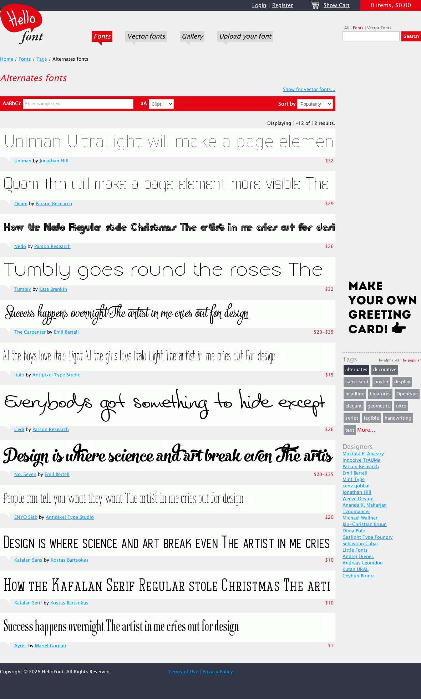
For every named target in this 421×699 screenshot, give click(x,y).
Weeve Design (358, 498)
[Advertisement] (382, 163)
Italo (19, 375)
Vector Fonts (379, 28)
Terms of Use (183, 671)
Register (282, 5)
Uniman (22, 160)
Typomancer (356, 511)
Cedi (19, 429)
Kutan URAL (356, 569)
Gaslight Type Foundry (368, 537)
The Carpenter (30, 332)
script (351, 418)
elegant (353, 406)
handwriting (398, 418)
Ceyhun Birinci (359, 575)
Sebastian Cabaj (360, 543)
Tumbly (22, 289)
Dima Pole (354, 531)
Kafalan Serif (28, 603)
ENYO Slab (25, 517)
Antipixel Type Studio (56, 375)
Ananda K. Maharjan (365, 505)
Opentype (407, 393)
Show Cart (337, 5)
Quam (20, 203)
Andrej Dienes (358, 556)
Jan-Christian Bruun (365, 524)
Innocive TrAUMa (361, 460)
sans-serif (357, 381)
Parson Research (54, 203)
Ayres (20, 645)
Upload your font (245, 36)
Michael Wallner (360, 518)
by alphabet (389, 360)
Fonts (102, 36)
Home (6, 59)
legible (371, 418)
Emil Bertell (66, 332)
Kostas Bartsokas (70, 560)
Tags (41, 59)
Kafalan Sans (28, 560)
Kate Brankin (53, 289)
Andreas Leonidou (363, 563)
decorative (384, 369)
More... (366, 430)
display (402, 381)
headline (354, 393)
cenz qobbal (356, 486)
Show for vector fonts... (309, 89)
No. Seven (25, 474)
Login (259, 5)
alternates (356, 369)
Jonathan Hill (54, 160)
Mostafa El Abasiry (363, 453)
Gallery (192, 36)
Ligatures (380, 393)
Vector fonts (146, 36)
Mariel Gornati (50, 645)
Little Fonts (355, 550)
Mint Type (354, 479)
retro (401, 406)
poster (381, 381)
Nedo (20, 246)
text (349, 430)
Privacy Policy (218, 671)
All (346, 28)
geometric (378, 406)
